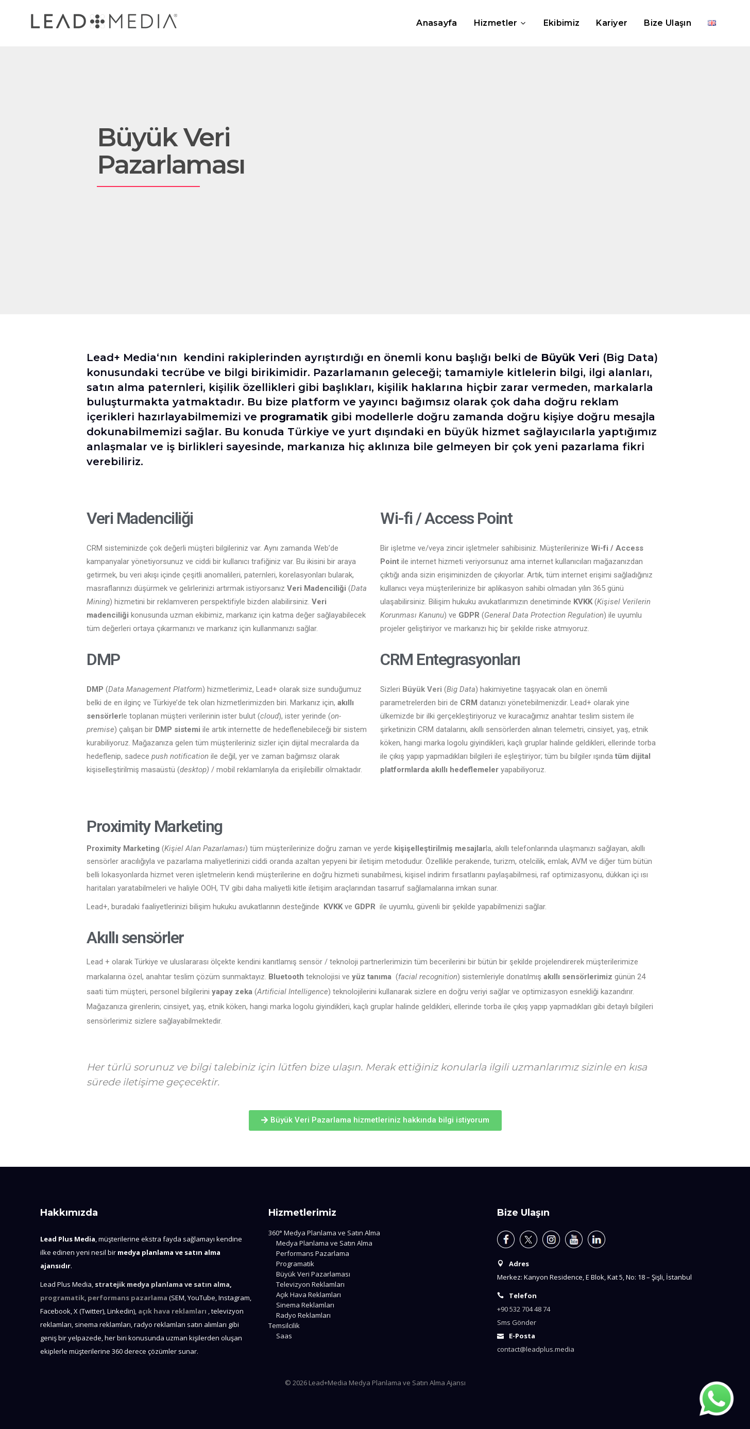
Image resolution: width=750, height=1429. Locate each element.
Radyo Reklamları (303, 1315)
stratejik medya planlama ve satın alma (162, 1284)
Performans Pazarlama (312, 1253)
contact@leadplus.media (535, 1349)
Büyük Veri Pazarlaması (313, 1274)
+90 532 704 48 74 (523, 1309)
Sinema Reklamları (305, 1304)
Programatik (295, 1263)
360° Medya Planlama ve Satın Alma (324, 1232)
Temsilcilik (284, 1325)
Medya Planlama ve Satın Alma (324, 1243)
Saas (284, 1335)
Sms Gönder (516, 1322)
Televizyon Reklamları (310, 1284)
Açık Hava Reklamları (308, 1294)
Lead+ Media (122, 357)
